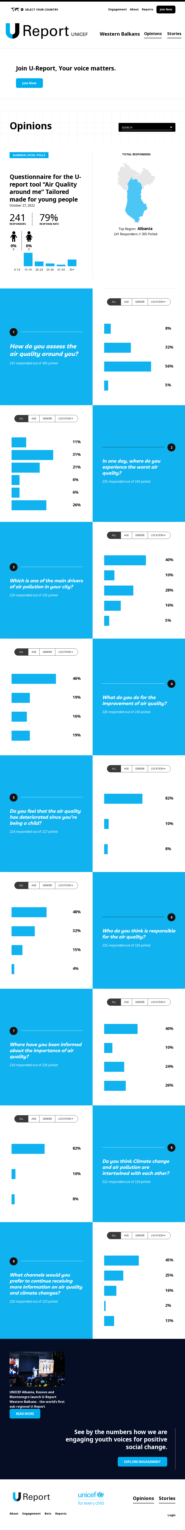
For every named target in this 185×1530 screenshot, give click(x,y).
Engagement (117, 9)
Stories (174, 33)
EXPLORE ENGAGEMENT (142, 1462)
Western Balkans (120, 33)
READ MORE (25, 1413)
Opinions (153, 33)
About (134, 9)
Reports (147, 9)
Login (171, 1515)
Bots (48, 1513)
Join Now (166, 9)
